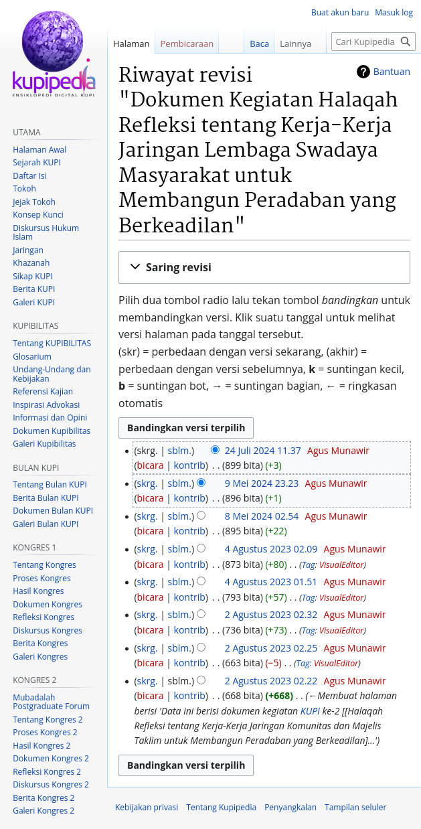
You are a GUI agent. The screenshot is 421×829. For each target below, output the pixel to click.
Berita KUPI (34, 289)
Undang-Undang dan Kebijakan (51, 374)
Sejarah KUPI (37, 162)
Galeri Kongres (40, 656)
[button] (264, 267)
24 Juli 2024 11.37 (263, 450)
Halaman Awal (39, 149)
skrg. (147, 483)
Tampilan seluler (355, 807)
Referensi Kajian (43, 391)
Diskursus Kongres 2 (51, 784)
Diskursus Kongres (47, 630)
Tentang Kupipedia (221, 807)
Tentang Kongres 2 (47, 719)
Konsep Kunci (38, 214)
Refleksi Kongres (43, 617)
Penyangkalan (290, 807)
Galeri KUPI (34, 302)
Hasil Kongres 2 (41, 745)
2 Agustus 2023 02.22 (271, 680)
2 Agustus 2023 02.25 (271, 648)
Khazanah (31, 263)
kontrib (189, 465)
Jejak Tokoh (34, 202)
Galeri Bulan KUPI (45, 524)
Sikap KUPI (33, 276)
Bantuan (391, 71)
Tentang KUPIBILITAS (52, 343)
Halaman (131, 43)
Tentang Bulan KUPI (50, 484)
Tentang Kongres (44, 565)
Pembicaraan (187, 43)
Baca (249, 43)
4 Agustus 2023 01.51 (271, 581)
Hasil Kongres (38, 591)
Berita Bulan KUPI (45, 498)
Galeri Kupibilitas (44, 443)
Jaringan (28, 250)
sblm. (179, 450)
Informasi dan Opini (50, 417)
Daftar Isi (29, 175)
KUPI (310, 710)
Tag (308, 565)
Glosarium (32, 356)
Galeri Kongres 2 (43, 810)
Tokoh (24, 188)
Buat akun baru (340, 12)
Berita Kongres (40, 643)
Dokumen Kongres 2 (51, 758)
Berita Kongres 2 (43, 798)
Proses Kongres (41, 578)
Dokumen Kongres (47, 604)
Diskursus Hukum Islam (46, 232)
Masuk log (394, 12)
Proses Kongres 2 (45, 732)
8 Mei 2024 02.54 (262, 516)
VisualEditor (341, 565)
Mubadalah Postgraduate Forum (51, 702)
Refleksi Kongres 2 (47, 771)
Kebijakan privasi (146, 807)
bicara (150, 465)
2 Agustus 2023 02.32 (271, 614)
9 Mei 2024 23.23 (262, 483)
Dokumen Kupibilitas (51, 431)
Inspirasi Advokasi (46, 404)
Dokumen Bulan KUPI (53, 510)
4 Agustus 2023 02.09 (271, 548)
